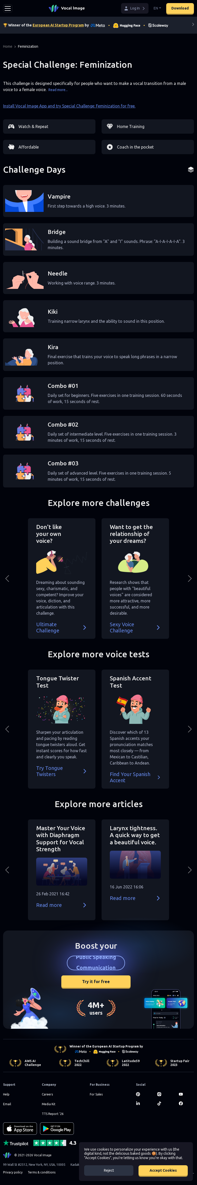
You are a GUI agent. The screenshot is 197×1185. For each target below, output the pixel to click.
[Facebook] (186, 1103)
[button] (135, 8)
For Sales (96, 1094)
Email (7, 1104)
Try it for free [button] (96, 981)
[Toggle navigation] (7, 8)
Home (7, 46)
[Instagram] (164, 1094)
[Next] (193, 25)
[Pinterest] (143, 1094)
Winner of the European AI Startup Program (104, 1046)
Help (6, 1094)
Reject (109, 1170)
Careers (47, 1094)
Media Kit (48, 1104)
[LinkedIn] (143, 1103)
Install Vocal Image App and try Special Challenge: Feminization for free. (69, 106)
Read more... (58, 90)
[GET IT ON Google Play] (57, 1128)
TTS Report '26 (53, 1113)
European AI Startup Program (58, 25)
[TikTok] (164, 1103)
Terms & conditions (41, 1172)
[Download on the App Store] (20, 1128)
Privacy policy (13, 1172)
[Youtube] (186, 1094)
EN (156, 8)
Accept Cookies (163, 1170)
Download (180, 8)
